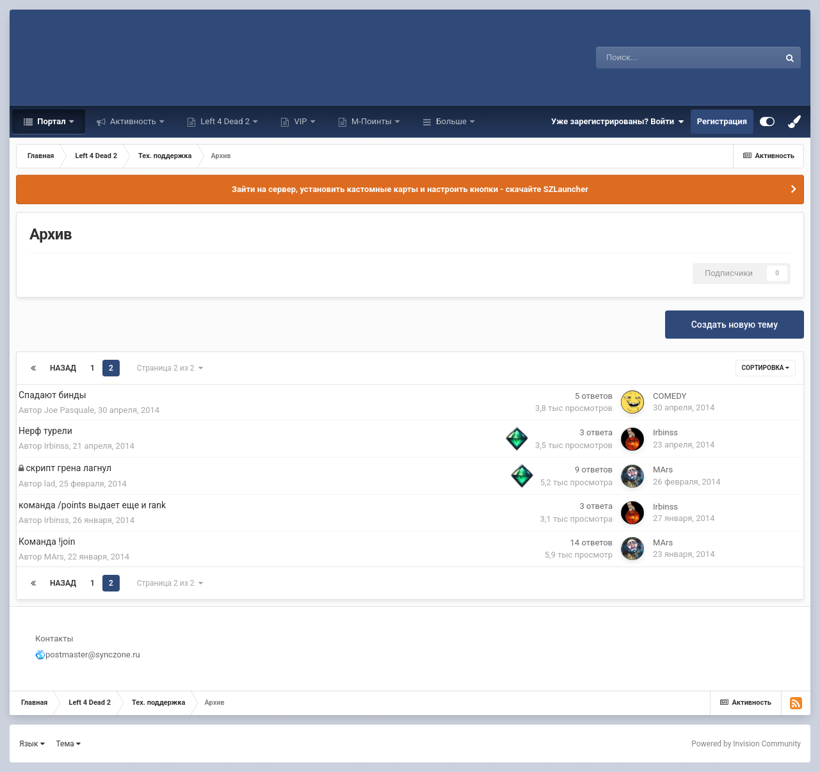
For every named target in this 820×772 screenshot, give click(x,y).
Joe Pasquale (69, 410)
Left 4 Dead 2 (225, 121)
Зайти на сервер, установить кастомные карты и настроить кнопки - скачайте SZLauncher (410, 189)
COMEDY (669, 396)
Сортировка (765, 367)
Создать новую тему (734, 324)
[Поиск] (654, 57)
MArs (663, 469)
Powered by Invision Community (746, 743)
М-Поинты (372, 121)
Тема (68, 743)
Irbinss (56, 446)
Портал (51, 121)
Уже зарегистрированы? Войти (617, 121)
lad (50, 483)
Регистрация (722, 121)
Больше (451, 121)
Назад (63, 368)
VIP (300, 121)
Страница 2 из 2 (170, 368)
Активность (133, 121)
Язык (32, 743)
